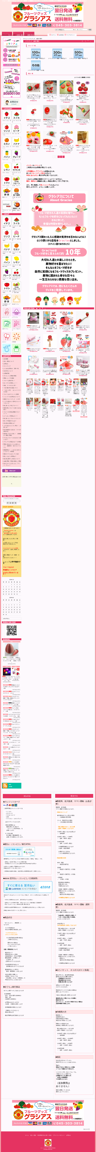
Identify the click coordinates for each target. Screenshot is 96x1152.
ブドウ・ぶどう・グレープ (16, 155)
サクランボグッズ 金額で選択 (16, 274)
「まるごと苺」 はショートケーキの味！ (12, 391)
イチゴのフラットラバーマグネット (29, 404)
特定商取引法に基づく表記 (44, 1135)
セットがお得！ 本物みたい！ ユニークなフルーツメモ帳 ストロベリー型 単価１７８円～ (12, 653)
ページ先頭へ (86, 1129)
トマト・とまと (6, 181)
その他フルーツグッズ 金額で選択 (16, 287)
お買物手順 (6, 373)
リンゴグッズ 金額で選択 (6, 235)
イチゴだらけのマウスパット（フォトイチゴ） (52, 405)
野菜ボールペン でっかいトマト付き (83, 113)
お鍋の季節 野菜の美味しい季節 (12, 461)
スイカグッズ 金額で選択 (16, 222)
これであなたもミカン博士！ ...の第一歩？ (12, 426)
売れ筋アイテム (16, 299)
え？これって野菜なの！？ (10, 416)
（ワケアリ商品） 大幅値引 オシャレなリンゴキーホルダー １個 (84, 387)
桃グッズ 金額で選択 (16, 235)
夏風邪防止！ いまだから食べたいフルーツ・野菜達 (12, 450)
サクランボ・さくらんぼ (16, 168)
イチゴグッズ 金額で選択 (6, 222)
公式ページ (10, 868)
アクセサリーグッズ (6, 349)
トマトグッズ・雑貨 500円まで (78, 54)
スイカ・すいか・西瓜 (16, 116)
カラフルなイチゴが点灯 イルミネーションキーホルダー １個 (6, 674)
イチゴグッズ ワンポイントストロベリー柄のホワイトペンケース (37, 386)
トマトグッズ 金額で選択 (6, 287)
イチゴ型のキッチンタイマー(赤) (76, 404)
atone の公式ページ (13, 910)
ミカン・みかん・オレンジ (6, 142)
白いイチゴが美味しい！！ (10, 383)
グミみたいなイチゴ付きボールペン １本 (33, 342)
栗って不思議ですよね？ (9, 421)
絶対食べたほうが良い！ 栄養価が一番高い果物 (12, 434)
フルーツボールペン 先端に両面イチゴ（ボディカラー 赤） (11, 737)
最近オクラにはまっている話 (11, 454)
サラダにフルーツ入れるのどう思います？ (12, 438)
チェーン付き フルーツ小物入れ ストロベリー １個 (11, 709)
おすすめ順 (77, 77)
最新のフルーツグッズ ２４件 (11, 399)
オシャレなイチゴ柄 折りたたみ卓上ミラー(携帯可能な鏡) (50, 365)
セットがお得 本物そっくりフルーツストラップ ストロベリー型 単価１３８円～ (66, 321)
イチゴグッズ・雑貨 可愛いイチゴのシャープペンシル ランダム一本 (11, 731)
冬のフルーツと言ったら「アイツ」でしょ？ (11, 464)
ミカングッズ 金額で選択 (16, 248)
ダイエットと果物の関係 (9, 375)
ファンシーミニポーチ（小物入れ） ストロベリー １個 (83, 343)
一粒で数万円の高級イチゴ (10, 388)
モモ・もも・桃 (16, 129)
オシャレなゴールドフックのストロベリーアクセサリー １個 (66, 365)
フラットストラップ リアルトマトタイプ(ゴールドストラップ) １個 (66, 140)
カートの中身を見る (11, 471)
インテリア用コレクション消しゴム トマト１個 (33, 88)
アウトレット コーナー (6, 206)
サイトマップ (6, 366)
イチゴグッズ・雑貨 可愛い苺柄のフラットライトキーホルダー (11, 698)
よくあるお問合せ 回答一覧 (11, 368)
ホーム (7, 34)
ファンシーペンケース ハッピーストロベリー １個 (34, 365)
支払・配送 (33, 1135)
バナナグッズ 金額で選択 (6, 248)
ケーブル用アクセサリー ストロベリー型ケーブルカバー (11, 776)
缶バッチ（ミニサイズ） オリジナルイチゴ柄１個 (15, 674)
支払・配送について (18, 34)
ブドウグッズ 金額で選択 (6, 274)
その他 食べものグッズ (16, 193)
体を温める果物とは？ (9, 423)
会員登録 (61, 35)
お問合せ (29, 34)
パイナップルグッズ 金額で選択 (6, 261)
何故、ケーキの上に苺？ (9, 385)
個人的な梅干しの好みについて (11, 458)
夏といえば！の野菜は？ (9, 456)
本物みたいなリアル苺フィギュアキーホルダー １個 (11, 686)
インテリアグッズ (16, 349)
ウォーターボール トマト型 (50, 139)
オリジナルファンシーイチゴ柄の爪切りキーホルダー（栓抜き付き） (45, 387)
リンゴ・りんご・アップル (6, 129)
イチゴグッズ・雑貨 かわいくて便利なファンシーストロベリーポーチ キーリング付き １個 (83, 365)
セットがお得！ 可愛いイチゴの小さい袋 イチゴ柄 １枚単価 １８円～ (50, 321)
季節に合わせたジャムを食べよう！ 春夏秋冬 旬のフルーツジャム (12, 446)
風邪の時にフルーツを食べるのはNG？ (12, 408)
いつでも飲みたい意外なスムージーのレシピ (12, 402)
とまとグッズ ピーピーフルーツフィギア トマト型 (66, 89)
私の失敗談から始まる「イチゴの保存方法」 (12, 430)
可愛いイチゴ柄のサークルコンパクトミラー (60, 385)
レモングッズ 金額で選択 (16, 261)
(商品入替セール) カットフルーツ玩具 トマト (33, 114)
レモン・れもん (6, 168)
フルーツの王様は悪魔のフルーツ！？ (11, 412)
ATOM (10, 786)
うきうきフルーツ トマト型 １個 (50, 88)
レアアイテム (16, 312)
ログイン (53, 35)
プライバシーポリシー (59, 1135)
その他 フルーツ (16, 181)
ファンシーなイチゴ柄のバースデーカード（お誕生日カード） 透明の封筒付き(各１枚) (68, 407)
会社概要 (5, 359)
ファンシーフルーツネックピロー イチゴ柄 (53, 385)
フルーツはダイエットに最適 (11, 394)
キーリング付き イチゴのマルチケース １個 (66, 342)
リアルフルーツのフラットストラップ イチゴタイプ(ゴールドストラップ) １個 (83, 407)
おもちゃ (6, 337)
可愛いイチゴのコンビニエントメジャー (60, 404)
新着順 (88, 77)
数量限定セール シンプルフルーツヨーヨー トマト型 (50, 114)
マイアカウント (71, 35)
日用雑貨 (16, 337)
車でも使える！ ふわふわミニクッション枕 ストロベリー (34, 320)
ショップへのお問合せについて (11, 396)
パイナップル (6, 155)
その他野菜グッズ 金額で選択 (6, 300)
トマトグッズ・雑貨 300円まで (57, 54)
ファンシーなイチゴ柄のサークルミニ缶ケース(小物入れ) (29, 386)
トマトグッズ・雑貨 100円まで (36, 54)
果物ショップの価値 (8, 378)
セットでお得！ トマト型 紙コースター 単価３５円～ (84, 89)
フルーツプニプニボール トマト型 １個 (33, 139)
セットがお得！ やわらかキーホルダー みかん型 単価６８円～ (12, 763)
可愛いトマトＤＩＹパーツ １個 (66, 113)
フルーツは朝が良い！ (9, 380)
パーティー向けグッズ (16, 325)
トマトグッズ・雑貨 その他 (36, 65)
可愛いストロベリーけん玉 (50, 342)
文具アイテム (6, 324)
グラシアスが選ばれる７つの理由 (12, 441)
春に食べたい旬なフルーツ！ (11, 405)
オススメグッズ (6, 312)
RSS (10, 784)
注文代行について (8, 371)
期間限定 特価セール (16, 206)
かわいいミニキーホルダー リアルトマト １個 (83, 140)
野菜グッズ (6, 193)
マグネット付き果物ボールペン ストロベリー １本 (37, 406)
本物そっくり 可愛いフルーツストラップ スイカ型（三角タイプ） (11, 770)
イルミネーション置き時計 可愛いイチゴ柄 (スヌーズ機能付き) (76, 386)
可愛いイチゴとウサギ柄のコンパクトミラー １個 (68, 386)
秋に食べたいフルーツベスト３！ (12, 418)
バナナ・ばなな (16, 142)
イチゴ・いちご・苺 (6, 116)
